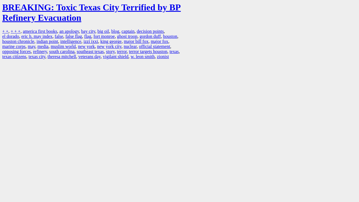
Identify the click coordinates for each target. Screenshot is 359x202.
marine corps (14, 46)
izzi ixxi (91, 41)
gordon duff (150, 36)
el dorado (10, 36)
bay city (88, 31)
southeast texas (90, 51)
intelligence (70, 41)
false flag (73, 36)
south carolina (61, 51)
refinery (40, 51)
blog (115, 31)
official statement (154, 46)
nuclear (130, 46)
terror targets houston (148, 51)
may (31, 46)
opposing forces (16, 51)
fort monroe (104, 36)
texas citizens (14, 56)
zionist (163, 56)
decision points (150, 31)
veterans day (89, 56)
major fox (159, 41)
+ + (5, 31)
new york (86, 46)
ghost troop (127, 36)
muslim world (63, 46)
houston (170, 36)
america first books (40, 31)
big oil (103, 31)
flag (87, 36)
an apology (69, 31)
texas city (37, 56)
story (110, 51)
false (59, 36)
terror (122, 51)
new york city (109, 46)
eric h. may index (36, 36)
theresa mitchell (62, 56)
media (43, 46)
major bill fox (136, 41)
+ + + (15, 31)
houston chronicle (18, 41)
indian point (47, 41)
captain (127, 31)
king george (111, 41)
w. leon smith (143, 56)
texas (174, 51)
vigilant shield (115, 56)
